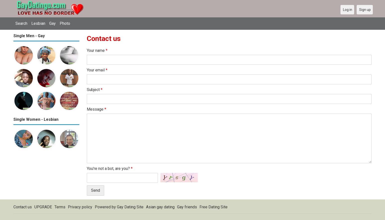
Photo (65, 23)
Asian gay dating (160, 207)
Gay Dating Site (130, 207)
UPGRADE (43, 207)
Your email (97, 70)
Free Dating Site (213, 207)
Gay (52, 23)
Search (21, 23)
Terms (59, 207)
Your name (97, 50)
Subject (94, 89)
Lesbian (38, 23)
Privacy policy (80, 207)
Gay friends (187, 207)
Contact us (22, 207)
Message (96, 109)
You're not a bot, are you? (110, 168)
